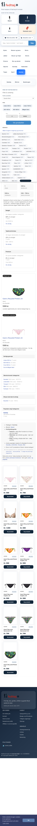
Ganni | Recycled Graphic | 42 (8, 595)
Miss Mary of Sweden (9, 154)
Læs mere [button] (6, 823)
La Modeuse (17, 151)
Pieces (31, 157)
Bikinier (17, 82)
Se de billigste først (8, 367)
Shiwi (28, 166)
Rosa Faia (6, 163)
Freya (5, 151)
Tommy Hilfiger (20, 172)
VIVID (5, 180)
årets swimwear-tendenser (13, 457)
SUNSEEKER (18, 169)
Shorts (27, 55)
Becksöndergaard (8, 136)
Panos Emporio (17, 157)
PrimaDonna (6, 160)
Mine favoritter (11, 38)
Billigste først (25, 109)
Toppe (5, 72)
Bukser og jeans (16, 50)
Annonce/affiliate (16, 451)
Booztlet (5, 400)
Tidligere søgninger (25, 718)
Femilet (27, 148)
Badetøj (21, 72)
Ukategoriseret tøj (25, 729)
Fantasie (16, 148)
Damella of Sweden (8, 145)
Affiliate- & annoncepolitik (10, 724)
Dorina (22, 145)
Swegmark (6, 172)
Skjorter (5, 66)
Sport (12, 72)
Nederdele (24, 66)
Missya (24, 154)
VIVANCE (21, 177)
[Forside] (9, 4)
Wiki (14, 180)
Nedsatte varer (27, 37)
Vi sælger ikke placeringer (27, 451)
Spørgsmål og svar (25, 713)
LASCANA (30, 151)
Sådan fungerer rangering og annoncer (13, 130)
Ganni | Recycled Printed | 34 (13, 299)
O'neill (5, 157)
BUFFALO (6, 139)
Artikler (22, 732)
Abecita (5, 134)
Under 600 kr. (7, 360)
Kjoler (5, 50)
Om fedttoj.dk (6, 713)
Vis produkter (18, 123)
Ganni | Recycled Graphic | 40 (24, 559)
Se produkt (10, 496)
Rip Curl (29, 160)
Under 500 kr (17, 105)
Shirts (26, 50)
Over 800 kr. (7, 365)
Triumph (5, 175)
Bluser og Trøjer (16, 55)
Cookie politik (7, 745)
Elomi (5, 148)
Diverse (5, 61)
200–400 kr (7, 109)
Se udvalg (8, 223)
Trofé (17, 175)
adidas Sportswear (19, 134)
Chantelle (6, 142)
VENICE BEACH (7, 177)
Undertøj (27, 61)
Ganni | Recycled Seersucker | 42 (8, 630)
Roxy (17, 163)
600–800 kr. (6, 362)
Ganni (12, 427)
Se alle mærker (25, 180)
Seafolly (17, 166)
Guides (22, 734)
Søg (32, 43)
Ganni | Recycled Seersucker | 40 (24, 630)
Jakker (5, 55)
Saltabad (5, 166)
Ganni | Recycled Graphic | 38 (24, 595)
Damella (18, 142)
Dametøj (14, 66)
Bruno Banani (23, 136)
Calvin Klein (19, 139)
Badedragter (26, 82)
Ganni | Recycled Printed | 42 (13, 338)
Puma (18, 160)
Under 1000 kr (27, 105)
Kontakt (5, 716)
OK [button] (28, 820)
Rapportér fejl (9, 453)
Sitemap (22, 721)
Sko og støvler (16, 61)
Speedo (5, 169)
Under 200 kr (7, 105)
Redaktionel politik (8, 721)
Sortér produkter (7, 95)
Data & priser (9, 451)
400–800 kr (16, 109)
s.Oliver (28, 163)
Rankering (22, 737)
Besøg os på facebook (26, 716)
